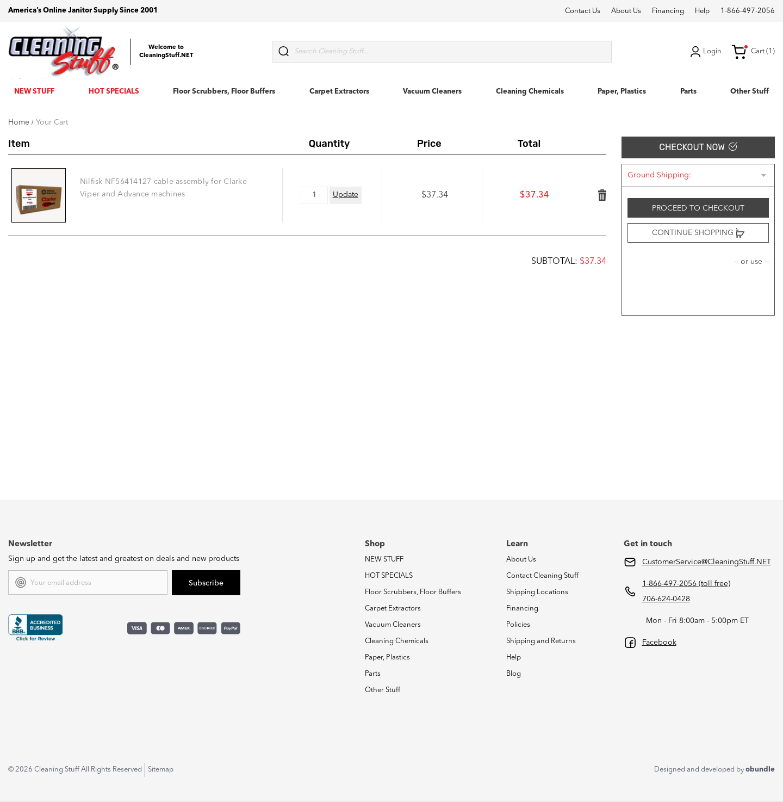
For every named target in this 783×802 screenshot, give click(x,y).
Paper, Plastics (622, 91)
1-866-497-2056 (747, 11)
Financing (668, 11)
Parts (688, 91)
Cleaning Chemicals (530, 91)
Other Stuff (749, 91)
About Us (626, 11)
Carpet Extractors (339, 91)
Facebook (659, 642)
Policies (518, 624)
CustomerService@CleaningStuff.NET (706, 562)
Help (702, 11)
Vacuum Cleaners (432, 91)
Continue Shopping (698, 233)
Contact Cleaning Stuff (542, 575)
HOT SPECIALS (114, 91)
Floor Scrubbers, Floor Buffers (224, 91)
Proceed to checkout (698, 208)
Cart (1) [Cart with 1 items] (753, 51)
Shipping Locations (537, 592)
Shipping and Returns (541, 641)
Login (705, 51)
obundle (760, 769)
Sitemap (160, 769)
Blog (513, 673)
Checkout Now (698, 147)
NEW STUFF (34, 91)
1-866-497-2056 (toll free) (686, 584)
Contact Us (582, 11)
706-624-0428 (666, 599)
